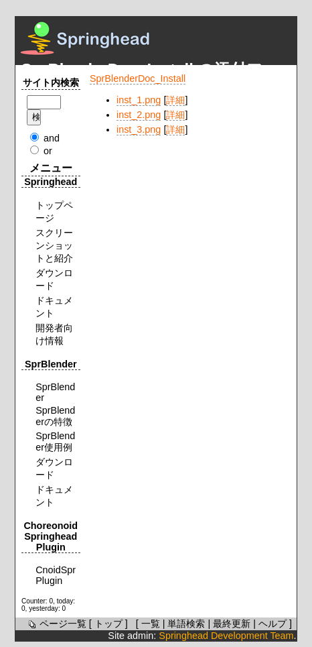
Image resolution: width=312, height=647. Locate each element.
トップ (108, 623)
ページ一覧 (56, 623)
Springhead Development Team (226, 635)
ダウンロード (54, 279)
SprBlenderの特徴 (55, 416)
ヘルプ (272, 623)
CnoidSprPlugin (55, 575)
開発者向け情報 (54, 334)
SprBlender (55, 392)
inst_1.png (138, 100)
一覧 (150, 623)
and (52, 138)
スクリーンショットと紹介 (54, 245)
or (48, 150)
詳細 (175, 100)
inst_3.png (138, 129)
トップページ (54, 211)
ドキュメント (54, 306)
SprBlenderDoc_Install (137, 78)
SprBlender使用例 (55, 441)
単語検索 (186, 623)
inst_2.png (138, 114)
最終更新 (231, 623)
